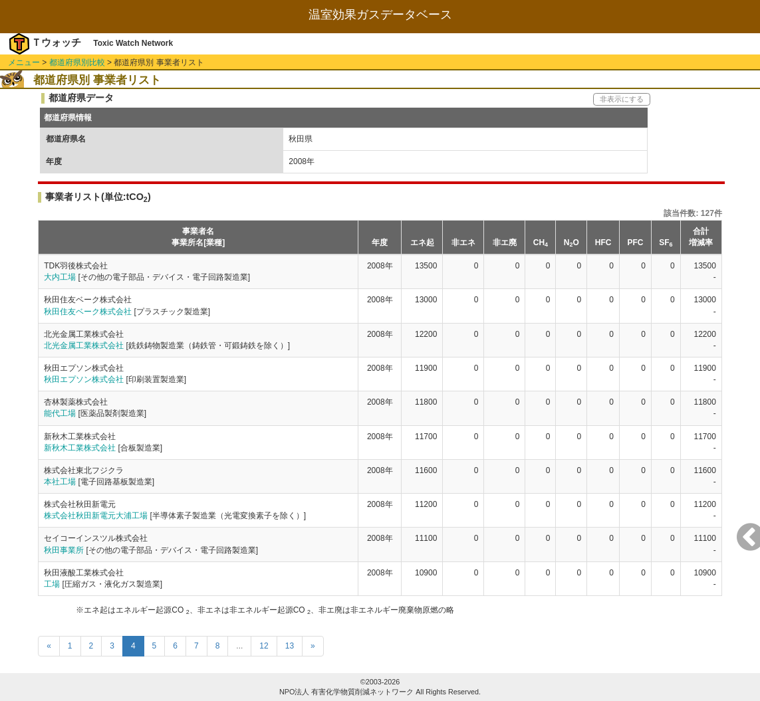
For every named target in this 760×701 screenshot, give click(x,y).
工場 (52, 584)
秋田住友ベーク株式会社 (88, 311)
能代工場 (60, 413)
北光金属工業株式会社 (84, 345)
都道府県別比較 (77, 62)
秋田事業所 (64, 550)
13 (289, 646)
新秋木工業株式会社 (80, 447)
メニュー (24, 62)
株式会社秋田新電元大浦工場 (96, 515)
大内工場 (60, 277)
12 (263, 646)
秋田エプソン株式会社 (84, 379)
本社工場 (60, 481)
